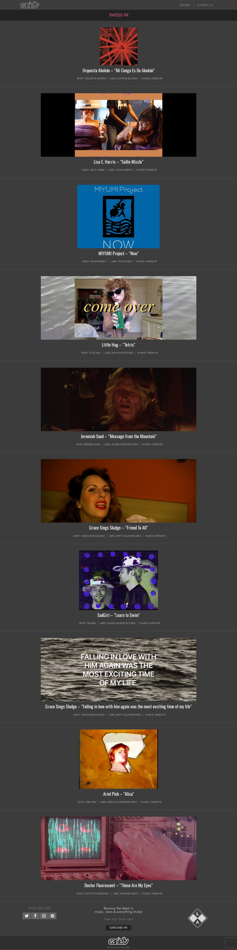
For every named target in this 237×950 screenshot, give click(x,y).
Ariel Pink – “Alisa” (118, 793)
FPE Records (125, 261)
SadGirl (91, 623)
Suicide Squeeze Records (121, 623)
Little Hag (95, 352)
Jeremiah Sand (92, 444)
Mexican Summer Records (122, 802)
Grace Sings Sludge (93, 536)
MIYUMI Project (98, 261)
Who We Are (39, 908)
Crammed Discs (129, 893)
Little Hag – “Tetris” (118, 344)
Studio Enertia (123, 170)
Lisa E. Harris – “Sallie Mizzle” (118, 161)
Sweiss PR (156, 78)
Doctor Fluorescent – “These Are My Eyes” (118, 885)
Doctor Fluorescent (97, 893)
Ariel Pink (91, 802)
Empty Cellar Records (128, 536)
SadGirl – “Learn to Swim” (118, 615)
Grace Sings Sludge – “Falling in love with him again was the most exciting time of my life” (118, 706)
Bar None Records (122, 352)
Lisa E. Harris (97, 170)
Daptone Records (127, 78)
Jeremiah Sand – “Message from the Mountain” (118, 436)
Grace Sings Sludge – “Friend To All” (118, 527)
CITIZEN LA (205, 5)
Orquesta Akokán (95, 78)
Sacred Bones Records (124, 444)
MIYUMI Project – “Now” (118, 253)
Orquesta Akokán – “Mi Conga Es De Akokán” (119, 70)
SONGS (185, 5)
